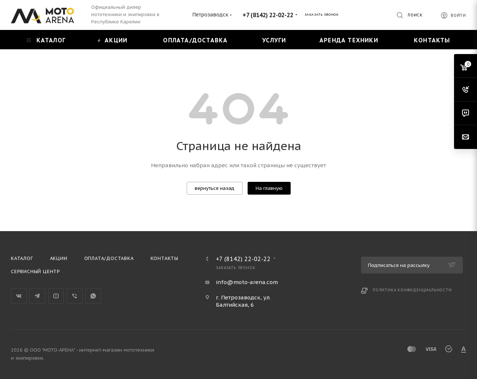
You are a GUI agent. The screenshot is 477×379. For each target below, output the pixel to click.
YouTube (56, 296)
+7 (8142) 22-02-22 (268, 15)
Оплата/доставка (109, 258)
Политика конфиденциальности (412, 290)
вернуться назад (214, 188)
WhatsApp (93, 296)
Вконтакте (19, 296)
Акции (58, 258)
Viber (74, 296)
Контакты (164, 258)
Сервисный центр (35, 271)
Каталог (22, 258)
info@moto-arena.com (247, 282)
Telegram (37, 296)
